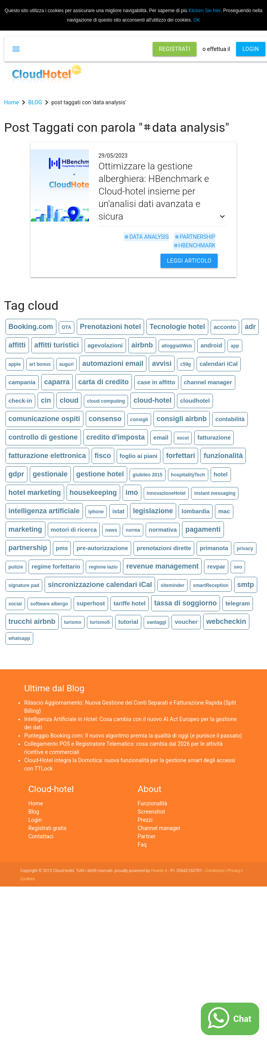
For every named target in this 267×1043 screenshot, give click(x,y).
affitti (17, 345)
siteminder (172, 585)
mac (224, 511)
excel (183, 438)
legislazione (153, 511)
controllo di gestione (43, 437)
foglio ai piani (139, 455)
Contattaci (41, 836)
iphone (96, 511)
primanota (214, 548)
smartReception (211, 585)
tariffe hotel (130, 603)
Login (35, 820)
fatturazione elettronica (47, 456)
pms (62, 548)
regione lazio (103, 567)
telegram (238, 603)
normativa (163, 529)
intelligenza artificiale (44, 511)
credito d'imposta (116, 437)
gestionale (50, 474)
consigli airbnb (182, 419)
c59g (185, 364)
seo (238, 567)
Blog (33, 812)
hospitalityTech (188, 475)
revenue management (162, 566)
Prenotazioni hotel (110, 327)
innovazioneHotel (166, 493)
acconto (225, 326)
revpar (216, 566)
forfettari (180, 456)
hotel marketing (35, 492)
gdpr (16, 474)
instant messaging (214, 493)
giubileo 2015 (147, 475)
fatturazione (214, 437)
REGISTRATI (175, 49)
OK (196, 20)
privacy (245, 548)
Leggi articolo (189, 261)
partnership (194, 237)
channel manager (208, 382)
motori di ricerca (74, 529)
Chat (242, 1019)
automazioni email (112, 363)
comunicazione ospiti (44, 419)
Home (35, 803)
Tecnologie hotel (177, 327)
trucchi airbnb (32, 621)
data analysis (146, 237)
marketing (25, 529)
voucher (186, 621)
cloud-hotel (152, 400)
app (235, 346)
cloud (69, 400)
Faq (142, 844)
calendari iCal (219, 363)
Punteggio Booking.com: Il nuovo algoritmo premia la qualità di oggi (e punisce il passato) (133, 735)
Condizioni (214, 870)
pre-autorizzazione (102, 548)
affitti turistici (56, 345)
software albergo (49, 604)
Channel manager (159, 828)
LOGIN (250, 49)
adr (250, 327)
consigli (139, 419)
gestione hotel (100, 474)
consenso (105, 419)
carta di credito (103, 382)
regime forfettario (56, 566)
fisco (103, 456)
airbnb (142, 345)
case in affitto (156, 382)
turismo (72, 622)
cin (46, 400)
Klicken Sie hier (204, 10)
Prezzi (145, 820)
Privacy (234, 870)
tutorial (128, 621)
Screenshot (151, 812)
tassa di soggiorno (185, 603)
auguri (67, 364)
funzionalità (223, 456)
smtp (245, 585)
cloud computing (106, 401)
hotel (221, 474)
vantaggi (156, 622)
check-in (20, 400)
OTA (66, 327)
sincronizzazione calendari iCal (100, 585)
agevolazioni (105, 345)
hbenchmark (194, 245)
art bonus (40, 364)
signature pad (24, 585)
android (211, 345)
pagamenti (202, 529)
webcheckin (226, 621)
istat (118, 511)
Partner (147, 836)
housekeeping (93, 492)
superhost (91, 603)
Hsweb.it (159, 870)
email (160, 437)
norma (133, 530)
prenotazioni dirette (164, 548)
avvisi (161, 363)
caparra (57, 382)
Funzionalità (153, 803)
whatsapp (19, 638)
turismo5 (100, 622)
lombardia (196, 511)
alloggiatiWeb (177, 346)
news (111, 530)
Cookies (27, 878)
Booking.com (31, 327)
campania (22, 382)
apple (15, 364)
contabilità (230, 419)
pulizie (16, 567)
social (15, 604)
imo (132, 492)
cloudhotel (195, 400)
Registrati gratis (47, 828)
